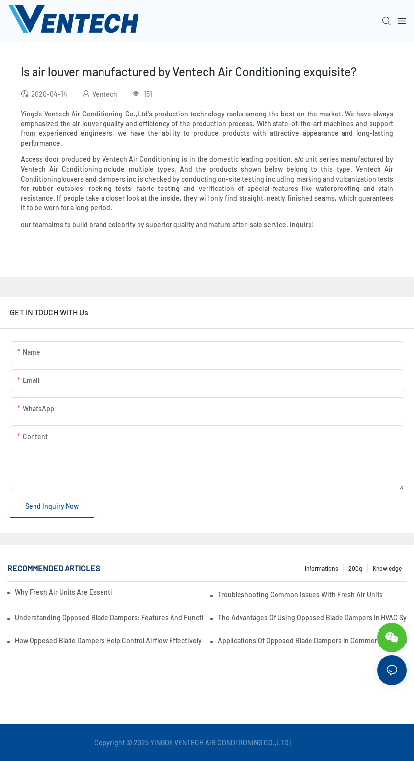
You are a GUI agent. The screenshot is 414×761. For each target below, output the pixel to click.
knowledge (387, 568)
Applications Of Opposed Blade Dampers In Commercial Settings (312, 640)
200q (355, 568)
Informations (321, 568)
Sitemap (306, 742)
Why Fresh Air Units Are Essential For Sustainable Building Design (63, 592)
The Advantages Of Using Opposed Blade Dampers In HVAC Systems (312, 617)
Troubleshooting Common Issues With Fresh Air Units (300, 594)
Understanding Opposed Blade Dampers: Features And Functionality (109, 617)
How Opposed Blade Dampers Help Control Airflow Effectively (108, 640)
